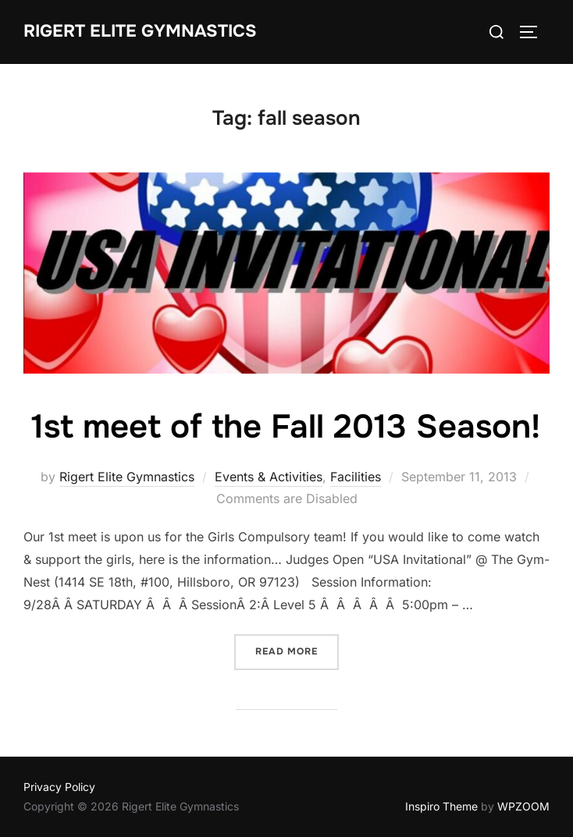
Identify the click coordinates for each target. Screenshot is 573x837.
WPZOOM (523, 806)
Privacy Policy (59, 786)
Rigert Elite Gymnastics (140, 31)
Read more (286, 651)
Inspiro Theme (441, 806)
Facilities (355, 476)
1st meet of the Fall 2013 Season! (285, 427)
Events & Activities (268, 476)
